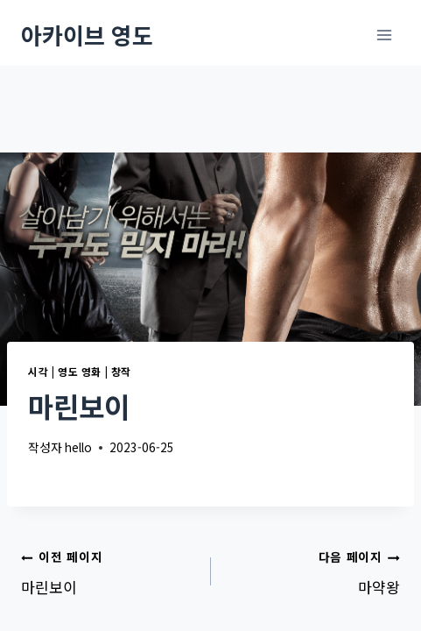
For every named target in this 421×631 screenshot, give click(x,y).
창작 (121, 371)
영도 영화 (80, 371)
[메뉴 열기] (384, 34)
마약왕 (313, 570)
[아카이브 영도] (87, 34)
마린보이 (108, 570)
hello (78, 447)
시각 (38, 371)
